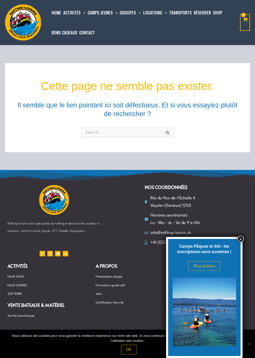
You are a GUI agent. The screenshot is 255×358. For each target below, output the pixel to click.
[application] (83, 13)
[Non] (248, 343)
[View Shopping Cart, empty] (245, 22)
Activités (17, 266)
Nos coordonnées (166, 187)
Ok (128, 349)
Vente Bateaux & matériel (35, 305)
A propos (106, 266)
